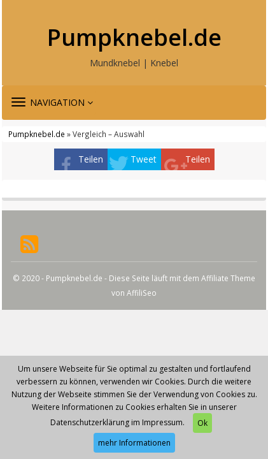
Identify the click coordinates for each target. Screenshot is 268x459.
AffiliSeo (142, 293)
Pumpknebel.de (134, 37)
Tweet (143, 159)
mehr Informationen (134, 442)
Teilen (90, 159)
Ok (202, 423)
